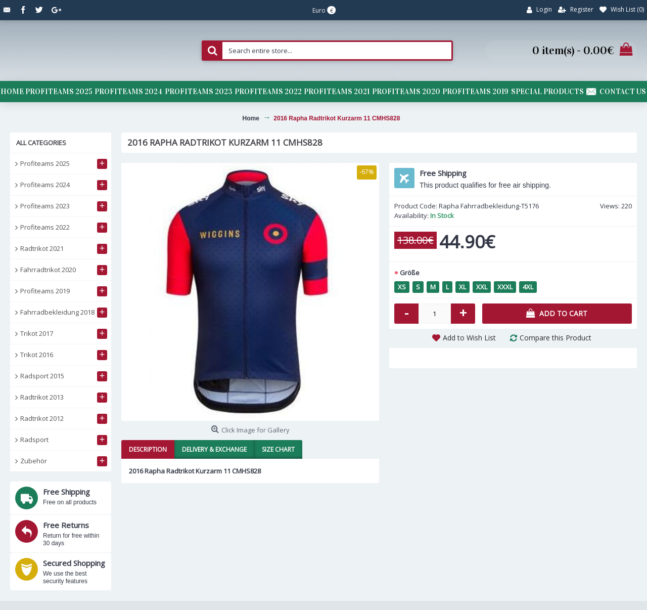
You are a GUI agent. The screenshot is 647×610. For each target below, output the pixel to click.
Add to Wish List (469, 337)
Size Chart (278, 449)
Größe (410, 272)
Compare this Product (555, 337)
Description (148, 449)
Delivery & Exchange (214, 449)
